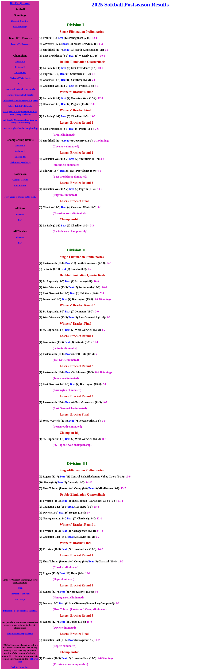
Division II (20, 67)
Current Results (20, 179)
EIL (20, 83)
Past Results (20, 185)
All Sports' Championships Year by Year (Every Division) (20, 113)
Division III (20, 72)
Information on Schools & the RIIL (20, 610)
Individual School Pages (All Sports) (20, 100)
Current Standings (20, 21)
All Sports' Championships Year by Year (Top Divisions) (20, 121)
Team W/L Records (20, 44)
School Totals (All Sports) (20, 106)
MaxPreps (20, 599)
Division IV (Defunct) (20, 78)
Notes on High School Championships (20, 128)
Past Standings (20, 26)
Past (20, 219)
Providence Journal (20, 593)
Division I (20, 61)
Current (20, 214)
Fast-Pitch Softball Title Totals (20, 89)
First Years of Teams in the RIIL (20, 196)
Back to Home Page (20, 667)
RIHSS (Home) (20, 3)
